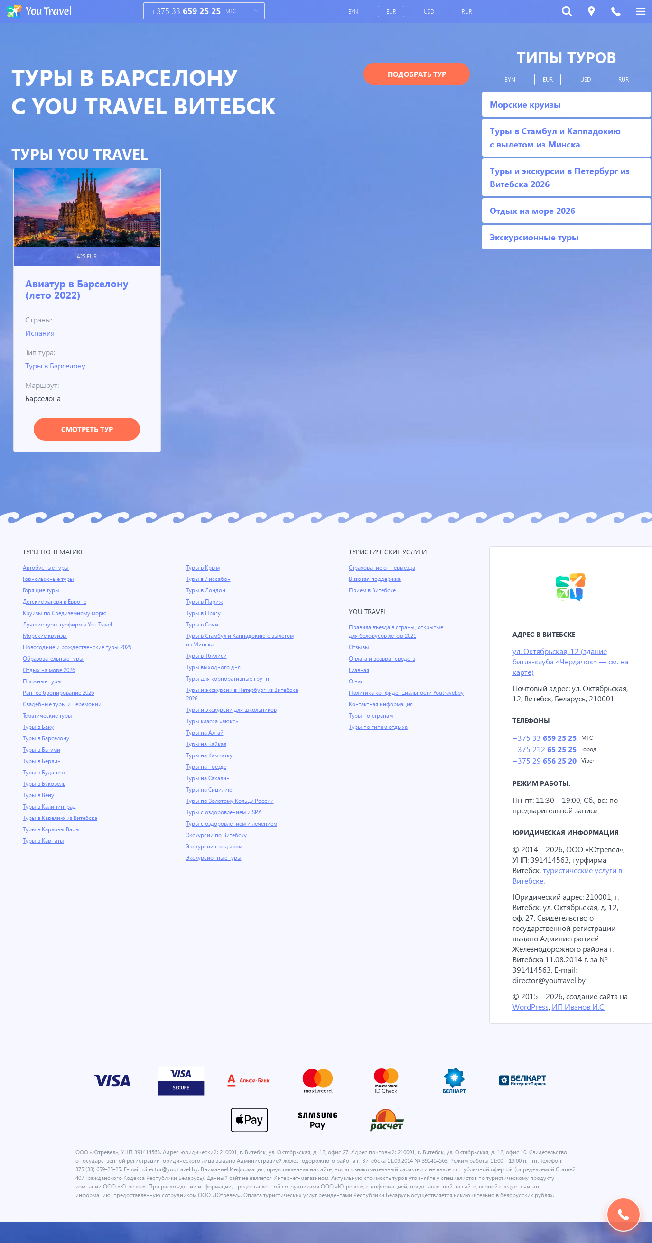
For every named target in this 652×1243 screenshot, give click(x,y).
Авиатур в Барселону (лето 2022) (76, 289)
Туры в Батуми (42, 749)
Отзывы (360, 647)
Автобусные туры (46, 567)
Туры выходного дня (213, 667)
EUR (391, 11)
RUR (467, 11)
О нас (356, 681)
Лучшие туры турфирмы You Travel (69, 624)
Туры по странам (371, 724)
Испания (40, 332)
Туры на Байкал (207, 744)
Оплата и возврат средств (384, 658)
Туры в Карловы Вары (52, 829)
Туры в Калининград (50, 806)
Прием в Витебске (373, 590)
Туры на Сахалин (208, 778)
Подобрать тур (417, 74)
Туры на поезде (207, 767)
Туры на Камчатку (210, 755)
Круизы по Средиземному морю (66, 613)
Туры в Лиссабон (209, 579)
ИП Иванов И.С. (591, 1018)
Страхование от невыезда (384, 567)
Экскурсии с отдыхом (215, 846)
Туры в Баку (39, 727)
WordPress (540, 1018)
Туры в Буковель (45, 784)
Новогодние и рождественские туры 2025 (79, 647)
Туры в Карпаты (44, 841)
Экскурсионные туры (214, 858)
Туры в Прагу (203, 613)
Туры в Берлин (42, 761)
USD (429, 11)
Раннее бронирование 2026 (59, 693)
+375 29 (544, 772)
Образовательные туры (54, 658)
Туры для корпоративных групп (228, 678)
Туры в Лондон (206, 590)
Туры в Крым (203, 567)
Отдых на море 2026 (50, 670)
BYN (353, 11)
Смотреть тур (87, 429)
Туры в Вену (39, 795)
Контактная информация (382, 712)
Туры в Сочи (202, 624)
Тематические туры (49, 715)
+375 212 (544, 760)
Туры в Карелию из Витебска (61, 818)
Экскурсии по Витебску (217, 835)
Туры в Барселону (57, 365)
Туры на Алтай (205, 732)
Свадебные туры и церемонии (63, 704)
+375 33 (185, 11)
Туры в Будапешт (46, 772)
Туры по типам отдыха (379, 735)
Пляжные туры (43, 681)
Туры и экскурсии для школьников (232, 710)
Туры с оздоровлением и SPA (225, 812)
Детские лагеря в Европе (56, 601)
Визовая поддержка (375, 579)
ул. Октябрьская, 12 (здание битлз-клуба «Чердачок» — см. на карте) (566, 662)
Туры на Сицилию (209, 789)
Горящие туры (42, 590)
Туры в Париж (205, 601)
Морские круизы (45, 636)
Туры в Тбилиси (207, 656)
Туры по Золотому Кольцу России (231, 801)
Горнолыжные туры (49, 579)
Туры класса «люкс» (213, 721)
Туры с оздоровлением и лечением (233, 823)
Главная (360, 670)
